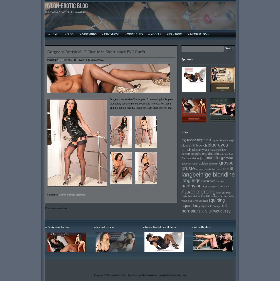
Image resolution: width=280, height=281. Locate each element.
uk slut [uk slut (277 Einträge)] (206, 210)
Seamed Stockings (76, 195)
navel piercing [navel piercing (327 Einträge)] (199, 192)
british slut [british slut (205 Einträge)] (190, 150)
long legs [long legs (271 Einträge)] (191, 180)
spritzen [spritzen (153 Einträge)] (203, 200)
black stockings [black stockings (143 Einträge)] (226, 140)
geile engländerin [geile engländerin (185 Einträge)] (206, 153)
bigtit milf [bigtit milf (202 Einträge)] (204, 140)
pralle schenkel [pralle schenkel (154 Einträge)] (219, 196)
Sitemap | (181, 275)
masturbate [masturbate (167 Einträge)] (208, 181)
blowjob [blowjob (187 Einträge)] (201, 145)
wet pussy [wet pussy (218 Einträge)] (222, 211)
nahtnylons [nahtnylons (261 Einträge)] (193, 185)
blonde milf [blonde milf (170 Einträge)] (189, 145)
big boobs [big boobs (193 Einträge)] (189, 140)
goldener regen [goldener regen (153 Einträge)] (190, 163)
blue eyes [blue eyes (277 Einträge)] (218, 145)
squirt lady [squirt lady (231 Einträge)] (191, 205)
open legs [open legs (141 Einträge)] (220, 193)
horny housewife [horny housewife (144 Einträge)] (204, 169)
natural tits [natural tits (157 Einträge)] (224, 186)
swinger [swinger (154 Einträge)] (217, 206)
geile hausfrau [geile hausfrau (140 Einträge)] (226, 154)
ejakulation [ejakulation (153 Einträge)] (215, 150)
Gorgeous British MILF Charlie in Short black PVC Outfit (96, 52)
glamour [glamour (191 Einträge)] (227, 158)
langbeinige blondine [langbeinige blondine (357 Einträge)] (208, 174)
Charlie (62, 195)
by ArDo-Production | (168, 275)
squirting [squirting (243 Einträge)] (216, 200)
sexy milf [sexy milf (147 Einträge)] (194, 200)
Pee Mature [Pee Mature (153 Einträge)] (194, 196)
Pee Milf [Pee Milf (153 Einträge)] (205, 196)
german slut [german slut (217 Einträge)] (210, 158)
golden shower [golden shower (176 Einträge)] (209, 163)
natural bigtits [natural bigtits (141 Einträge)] (210, 186)
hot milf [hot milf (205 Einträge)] (227, 169)
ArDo (61, 59)
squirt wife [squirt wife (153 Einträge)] (206, 206)
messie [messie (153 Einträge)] (220, 181)
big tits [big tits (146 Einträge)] (215, 140)
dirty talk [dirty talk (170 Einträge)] (203, 149)
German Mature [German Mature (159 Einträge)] (191, 158)
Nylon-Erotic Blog (66, 6)
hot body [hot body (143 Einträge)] (216, 169)
